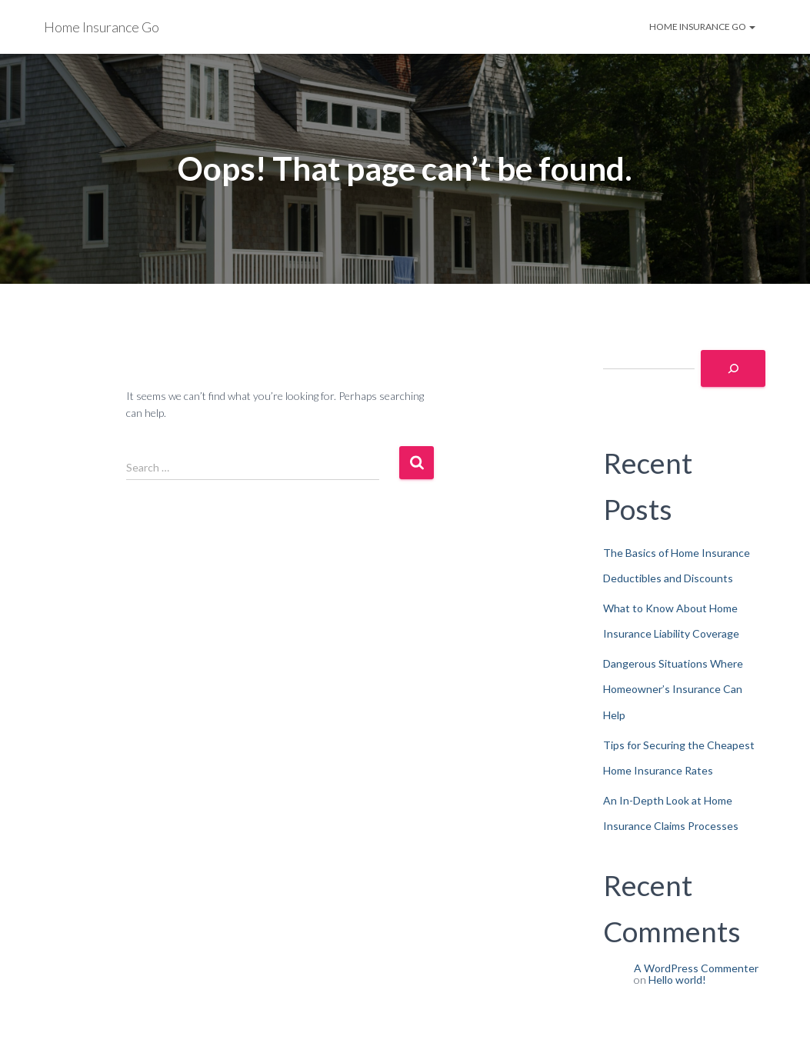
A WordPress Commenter (696, 968)
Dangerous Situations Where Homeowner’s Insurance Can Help (673, 689)
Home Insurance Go (702, 26)
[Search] (733, 368)
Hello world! (677, 979)
